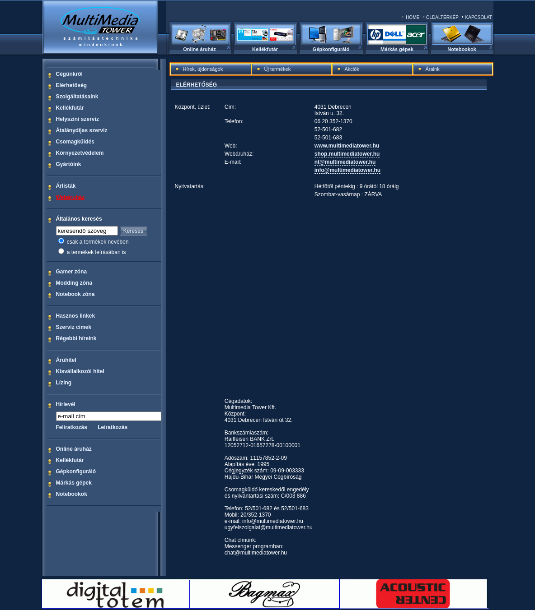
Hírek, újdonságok (203, 69)
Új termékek (277, 69)
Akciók (352, 69)
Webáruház (70, 197)
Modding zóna (74, 283)
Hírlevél (65, 404)
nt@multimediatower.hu (345, 162)
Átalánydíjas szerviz (82, 130)
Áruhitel (66, 360)
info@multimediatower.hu (347, 170)
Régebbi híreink (76, 338)
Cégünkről (69, 74)
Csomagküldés (75, 142)
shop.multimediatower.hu (347, 154)
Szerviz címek (74, 327)
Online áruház (199, 49)
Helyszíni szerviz (77, 119)
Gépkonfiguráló (331, 49)
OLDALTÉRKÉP (442, 17)
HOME (412, 17)
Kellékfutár (265, 49)
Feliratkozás (71, 427)
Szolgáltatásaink (77, 96)
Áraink (433, 69)
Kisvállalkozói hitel (80, 371)
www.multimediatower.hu (347, 146)
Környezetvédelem (80, 153)
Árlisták (66, 186)
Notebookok (461, 49)
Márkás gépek (396, 49)
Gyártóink (68, 164)
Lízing (64, 382)
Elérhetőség (71, 85)
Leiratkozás (112, 427)
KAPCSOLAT (478, 17)
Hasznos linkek (75, 316)
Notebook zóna (75, 294)
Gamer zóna (71, 271)
